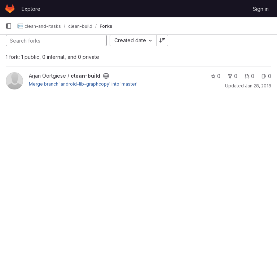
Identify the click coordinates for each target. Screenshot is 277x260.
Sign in (261, 9)
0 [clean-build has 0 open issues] (266, 76)
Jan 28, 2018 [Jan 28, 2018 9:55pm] (258, 85)
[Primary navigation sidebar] (8, 26)
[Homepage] (10, 8)
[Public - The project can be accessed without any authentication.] (106, 76)
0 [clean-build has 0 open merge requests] (249, 76)
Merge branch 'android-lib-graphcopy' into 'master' (83, 84)
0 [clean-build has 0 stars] (215, 76)
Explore (31, 9)
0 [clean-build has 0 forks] (232, 76)
